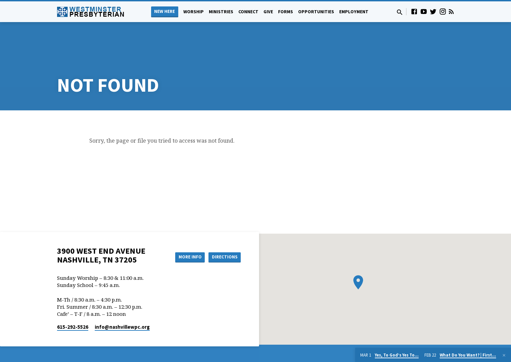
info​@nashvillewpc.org (122, 301)
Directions (223, 231)
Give (268, 12)
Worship (193, 12)
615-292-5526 (72, 301)
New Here (164, 11)
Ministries (221, 12)
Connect (248, 12)
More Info (186, 231)
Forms (285, 12)
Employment (353, 12)
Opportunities (316, 12)
